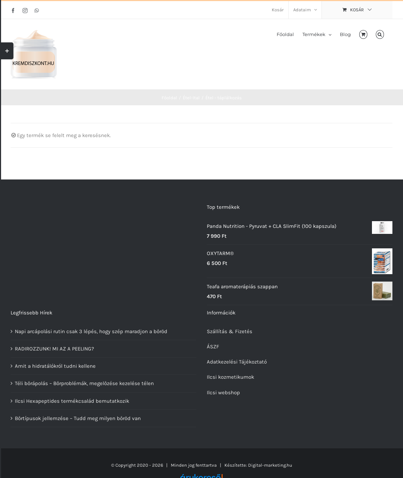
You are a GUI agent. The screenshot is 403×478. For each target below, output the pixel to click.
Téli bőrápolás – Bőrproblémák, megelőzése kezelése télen (84, 383)
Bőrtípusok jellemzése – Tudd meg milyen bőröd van (78, 418)
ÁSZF (213, 346)
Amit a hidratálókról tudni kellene (55, 366)
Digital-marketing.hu (270, 465)
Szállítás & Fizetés (229, 331)
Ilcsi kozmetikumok (230, 377)
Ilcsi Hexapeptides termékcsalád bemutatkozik (72, 401)
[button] (380, 34)
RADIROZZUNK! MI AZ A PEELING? (54, 349)
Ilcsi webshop (223, 392)
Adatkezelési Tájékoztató (237, 362)
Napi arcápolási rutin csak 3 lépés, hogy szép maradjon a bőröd (91, 331)
